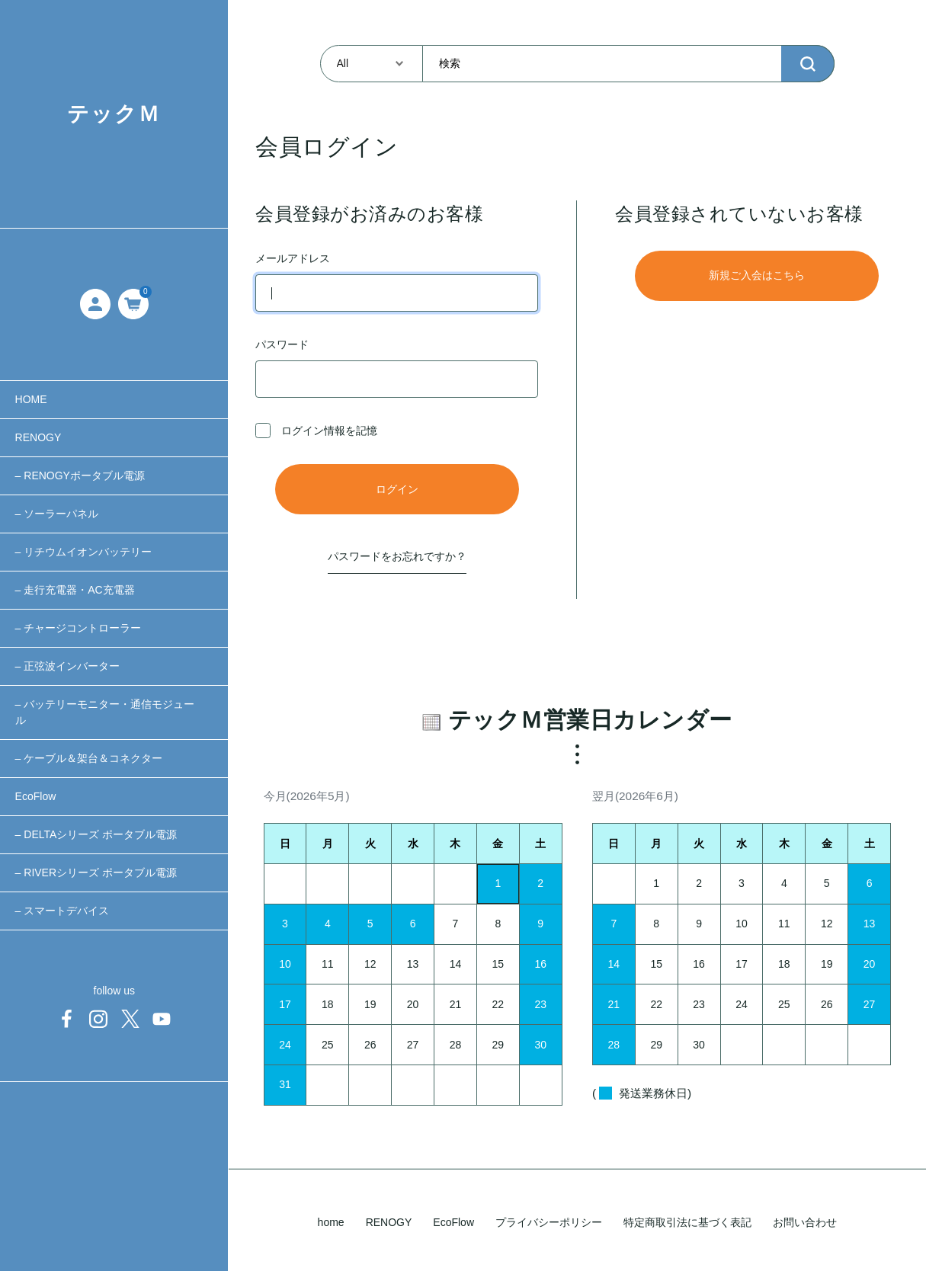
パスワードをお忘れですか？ (397, 556)
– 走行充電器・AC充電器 (75, 590)
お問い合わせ (805, 1222)
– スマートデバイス (62, 910)
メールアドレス (396, 282)
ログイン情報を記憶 (316, 430)
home (331, 1222)
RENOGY (38, 437)
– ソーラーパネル (57, 513)
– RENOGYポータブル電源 (80, 475)
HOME (31, 399)
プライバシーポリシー (548, 1222)
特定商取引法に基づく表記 (687, 1222)
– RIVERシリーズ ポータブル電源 (96, 872)
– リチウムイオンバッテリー (83, 552)
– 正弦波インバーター (67, 666)
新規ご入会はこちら (757, 275)
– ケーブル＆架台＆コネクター (89, 758)
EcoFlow (35, 796)
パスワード (396, 368)
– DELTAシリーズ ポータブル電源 (96, 834)
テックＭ (114, 114)
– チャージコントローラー (78, 628)
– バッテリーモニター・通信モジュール (105, 712)
